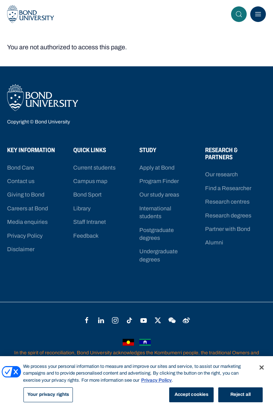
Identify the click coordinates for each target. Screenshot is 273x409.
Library (82, 208)
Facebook (86, 320)
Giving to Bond (25, 195)
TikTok (129, 320)
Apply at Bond (157, 168)
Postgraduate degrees (156, 234)
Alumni (214, 242)
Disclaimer (20, 249)
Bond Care (20, 168)
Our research (221, 174)
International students (155, 212)
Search (241, 14)
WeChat (172, 320)
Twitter (157, 320)
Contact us (20, 181)
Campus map (90, 181)
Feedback (85, 236)
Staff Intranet (89, 222)
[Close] (261, 367)
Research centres (227, 202)
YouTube (143, 320)
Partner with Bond (227, 229)
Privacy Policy (25, 236)
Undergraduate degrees (158, 255)
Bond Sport (87, 195)
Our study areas (159, 195)
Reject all (240, 394)
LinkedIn (101, 320)
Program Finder (159, 181)
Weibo (186, 320)
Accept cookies (192, 394)
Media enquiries (27, 222)
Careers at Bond (27, 208)
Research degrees (228, 215)
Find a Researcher (228, 188)
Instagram (115, 320)
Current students (94, 168)
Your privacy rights (48, 394)
